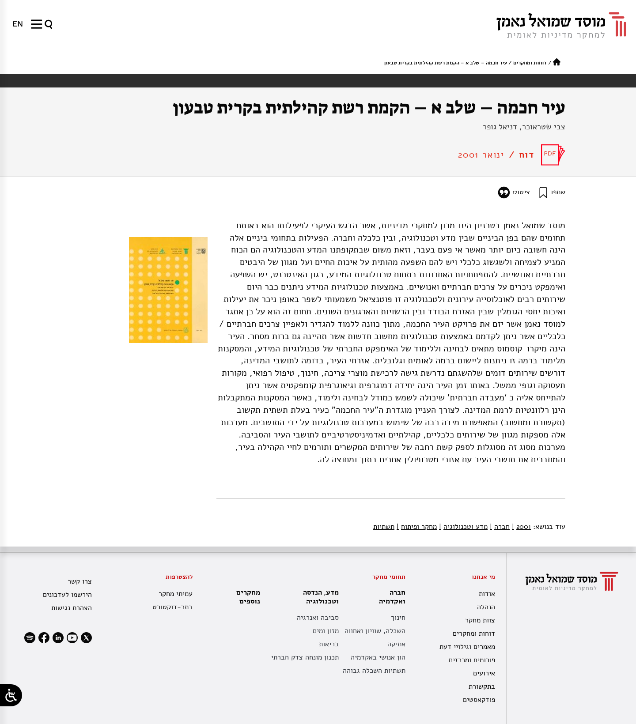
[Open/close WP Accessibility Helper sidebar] (11, 695)
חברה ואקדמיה (390, 597)
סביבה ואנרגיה (318, 617)
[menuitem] (17, 23)
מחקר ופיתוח (417, 527)
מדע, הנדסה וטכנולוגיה (319, 597)
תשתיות (383, 527)
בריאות (329, 644)
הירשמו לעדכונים (67, 595)
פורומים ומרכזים (472, 660)
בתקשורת (482, 686)
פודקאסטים (479, 700)
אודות (487, 594)
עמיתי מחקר (176, 594)
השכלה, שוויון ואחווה (374, 631)
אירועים (484, 673)
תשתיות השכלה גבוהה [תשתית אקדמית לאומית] (374, 670)
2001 (521, 527)
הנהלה (486, 607)
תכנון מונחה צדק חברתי (305, 657)
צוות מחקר (480, 620)
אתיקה (396, 644)
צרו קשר (80, 581)
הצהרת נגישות (71, 608)
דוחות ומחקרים (530, 62)
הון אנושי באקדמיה (378, 657)
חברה (500, 527)
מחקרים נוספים (248, 597)
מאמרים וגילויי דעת (467, 647)
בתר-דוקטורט (172, 607)
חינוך (398, 617)
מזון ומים (326, 631)
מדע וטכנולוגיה (463, 527)
